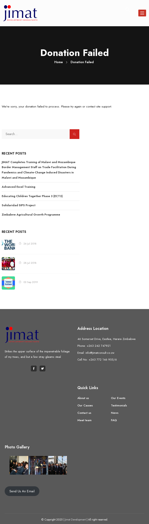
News (114, 411)
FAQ (114, 418)
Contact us (84, 411)
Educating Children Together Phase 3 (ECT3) (31, 195)
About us (83, 396)
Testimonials (119, 403)
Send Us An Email (22, 489)
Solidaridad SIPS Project (17, 204)
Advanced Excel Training (18, 186)
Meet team (84, 418)
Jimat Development (75, 518)
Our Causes (85, 403)
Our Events (118, 396)
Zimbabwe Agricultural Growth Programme (30, 213)
